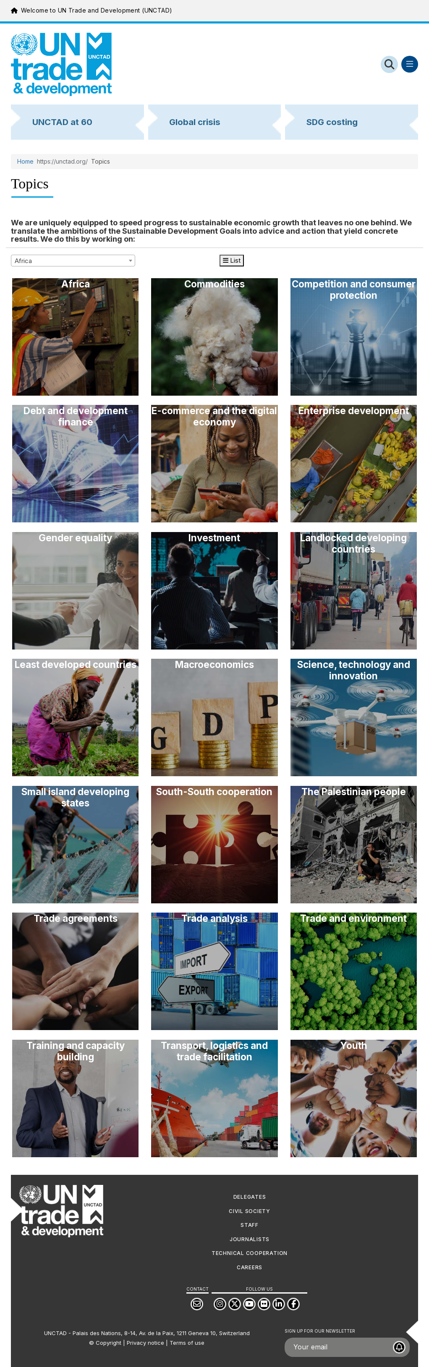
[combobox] (73, 260)
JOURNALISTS (249, 1239)
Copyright (108, 1342)
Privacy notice (145, 1342)
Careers (249, 1267)
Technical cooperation (250, 1253)
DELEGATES (249, 1197)
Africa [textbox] (23, 261)
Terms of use (187, 1342)
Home (25, 161)
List (232, 260)
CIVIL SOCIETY (249, 1211)
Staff (250, 1225)
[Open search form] (389, 64)
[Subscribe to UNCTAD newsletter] (399, 1347)
